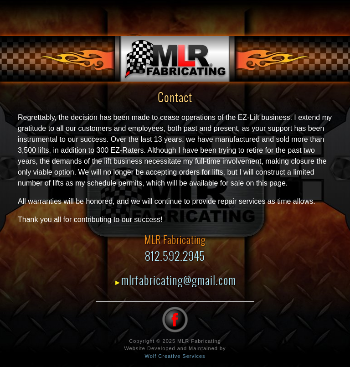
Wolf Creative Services (174, 356)
